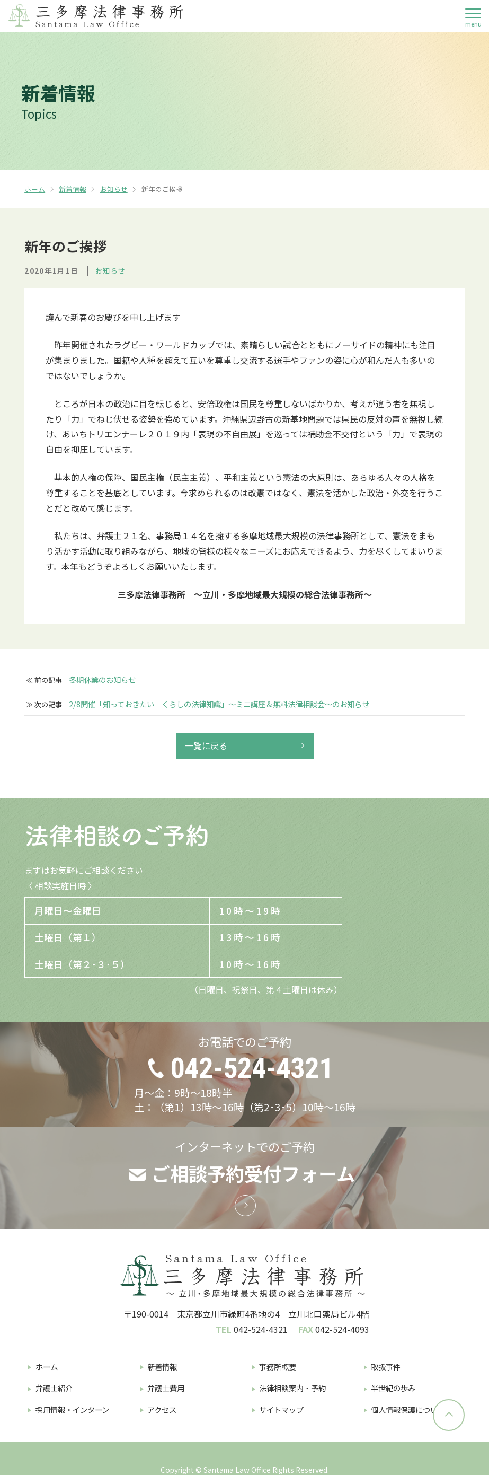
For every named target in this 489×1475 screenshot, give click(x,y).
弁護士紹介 (54, 1387)
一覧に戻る (206, 745)
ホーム (34, 189)
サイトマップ (281, 1409)
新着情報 (72, 189)
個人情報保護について (408, 1409)
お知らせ (114, 189)
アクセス (161, 1409)
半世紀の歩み (393, 1387)
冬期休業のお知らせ (102, 679)
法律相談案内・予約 (292, 1387)
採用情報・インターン (72, 1409)
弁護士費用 (165, 1387)
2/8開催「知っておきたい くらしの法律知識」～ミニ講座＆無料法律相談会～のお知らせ (219, 704)
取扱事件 (386, 1366)
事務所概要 (277, 1366)
